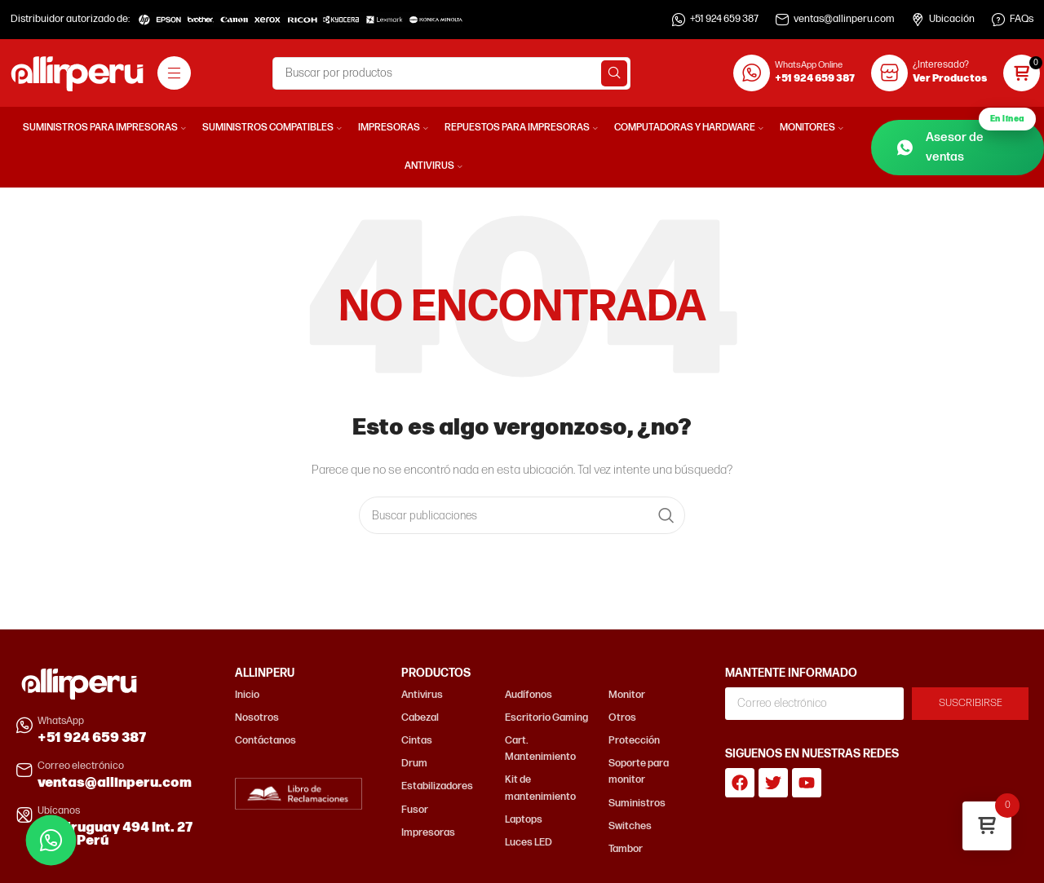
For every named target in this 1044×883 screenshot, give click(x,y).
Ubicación (952, 19)
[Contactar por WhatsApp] (50, 840)
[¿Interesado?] (889, 73)
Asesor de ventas (966, 142)
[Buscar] (451, 73)
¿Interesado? (941, 65)
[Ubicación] (917, 19)
